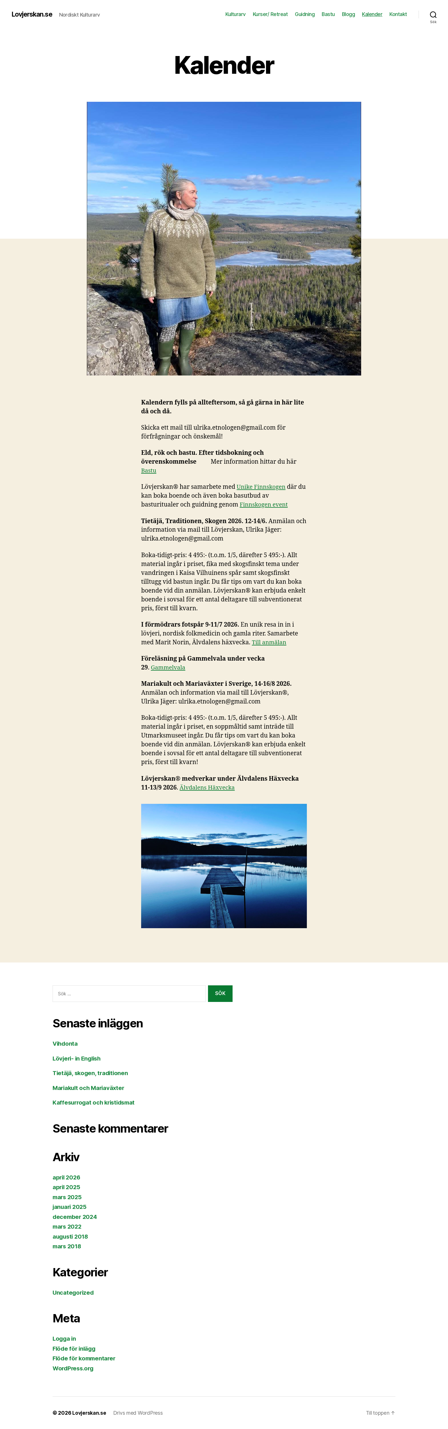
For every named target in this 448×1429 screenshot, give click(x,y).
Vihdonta (66, 1043)
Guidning (305, 14)
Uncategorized (74, 1292)
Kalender (372, 14)
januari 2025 (71, 1206)
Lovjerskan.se (33, 14)
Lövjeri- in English (78, 1058)
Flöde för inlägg (75, 1348)
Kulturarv (235, 14)
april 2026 (67, 1177)
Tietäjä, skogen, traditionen (92, 1073)
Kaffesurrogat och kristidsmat (96, 1102)
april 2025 (67, 1187)
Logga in (65, 1338)
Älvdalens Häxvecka (208, 788)
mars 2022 (68, 1226)
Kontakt (398, 14)
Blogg (348, 14)
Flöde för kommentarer (85, 1358)
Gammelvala (169, 667)
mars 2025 (68, 1197)
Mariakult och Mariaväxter (90, 1087)
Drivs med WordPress (138, 1413)
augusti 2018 (71, 1236)
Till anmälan (270, 642)
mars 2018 (68, 1246)
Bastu (328, 14)
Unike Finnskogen (262, 487)
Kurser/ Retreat (270, 14)
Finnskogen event (265, 505)
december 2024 (76, 1216)
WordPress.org (74, 1368)
